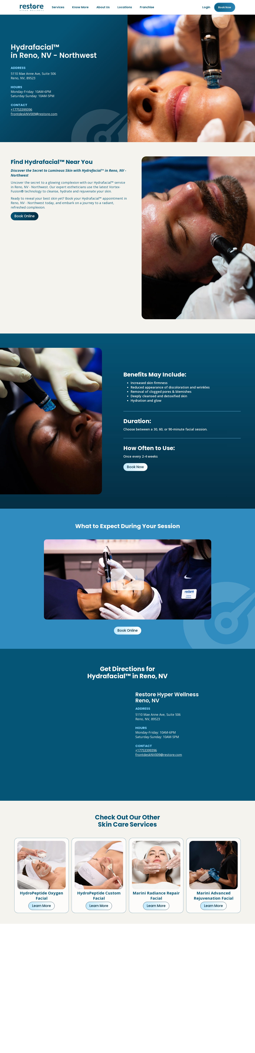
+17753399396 (21, 109)
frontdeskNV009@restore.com (34, 114)
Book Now (135, 467)
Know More (80, 7)
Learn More (41, 905)
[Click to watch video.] (127, 579)
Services (58, 7)
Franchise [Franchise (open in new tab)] (147, 7)
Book (224, 7)
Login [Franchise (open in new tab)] (206, 7)
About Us (103, 7)
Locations (125, 7)
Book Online (24, 216)
